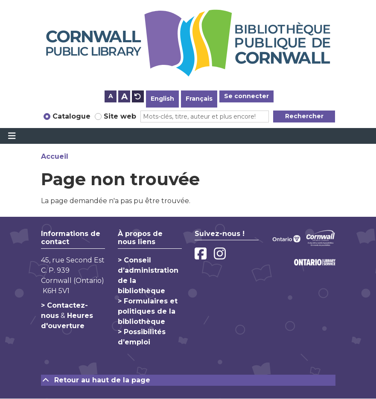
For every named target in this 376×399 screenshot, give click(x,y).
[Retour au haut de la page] (188, 380)
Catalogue (71, 116)
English (162, 98)
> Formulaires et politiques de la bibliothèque (148, 311)
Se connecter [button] (246, 96)
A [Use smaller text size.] (110, 96)
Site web (120, 116)
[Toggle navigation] (11, 136)
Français (199, 98)
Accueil (54, 156)
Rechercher (304, 116)
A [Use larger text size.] (124, 96)
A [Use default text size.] (138, 96)
